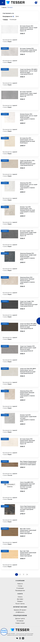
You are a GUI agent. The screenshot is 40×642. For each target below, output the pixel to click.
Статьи (20, 586)
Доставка (20, 599)
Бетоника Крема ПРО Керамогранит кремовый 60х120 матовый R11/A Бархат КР (27, 441)
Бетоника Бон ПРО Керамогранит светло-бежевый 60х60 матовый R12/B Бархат (27, 140)
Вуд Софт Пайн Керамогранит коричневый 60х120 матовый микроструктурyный (28, 553)
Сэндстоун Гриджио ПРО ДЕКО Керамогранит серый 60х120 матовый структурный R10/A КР (28, 348)
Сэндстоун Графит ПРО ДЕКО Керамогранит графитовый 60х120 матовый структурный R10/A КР (28, 304)
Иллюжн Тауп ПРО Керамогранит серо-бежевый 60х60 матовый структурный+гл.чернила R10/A (27, 210)
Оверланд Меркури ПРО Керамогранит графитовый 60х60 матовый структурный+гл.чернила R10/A (28, 256)
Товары (5, 19)
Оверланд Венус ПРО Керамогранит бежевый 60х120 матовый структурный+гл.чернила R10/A (27, 280)
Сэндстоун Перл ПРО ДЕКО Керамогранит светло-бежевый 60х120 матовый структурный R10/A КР (28, 371)
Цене (17, 16)
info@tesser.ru (20, 612)
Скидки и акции (20, 623)
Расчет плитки (20, 603)
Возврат (20, 601)
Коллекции (13, 19)
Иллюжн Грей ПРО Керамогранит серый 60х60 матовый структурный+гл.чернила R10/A (28, 418)
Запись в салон (4, 631)
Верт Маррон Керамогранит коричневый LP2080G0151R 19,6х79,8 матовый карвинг (28, 463)
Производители (20, 590)
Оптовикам (20, 621)
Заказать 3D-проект (20, 610)
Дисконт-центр (20, 618)
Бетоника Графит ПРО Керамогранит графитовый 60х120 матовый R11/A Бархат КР (28, 233)
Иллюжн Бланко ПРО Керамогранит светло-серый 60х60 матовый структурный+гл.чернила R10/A (28, 117)
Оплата (20, 597)
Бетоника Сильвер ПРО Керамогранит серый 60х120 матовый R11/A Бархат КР (28, 50)
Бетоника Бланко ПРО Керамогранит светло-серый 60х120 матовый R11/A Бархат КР (28, 28)
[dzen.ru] (23, 638)
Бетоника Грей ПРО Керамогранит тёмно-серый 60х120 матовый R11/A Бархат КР (28, 94)
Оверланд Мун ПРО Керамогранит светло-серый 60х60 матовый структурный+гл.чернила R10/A (28, 186)
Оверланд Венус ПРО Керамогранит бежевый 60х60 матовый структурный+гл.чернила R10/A (27, 394)
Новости (20, 583)
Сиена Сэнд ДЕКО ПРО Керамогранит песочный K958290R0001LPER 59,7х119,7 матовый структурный (27, 485)
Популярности (8, 16)
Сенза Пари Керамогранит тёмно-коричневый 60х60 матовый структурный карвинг (28, 509)
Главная (3, 7)
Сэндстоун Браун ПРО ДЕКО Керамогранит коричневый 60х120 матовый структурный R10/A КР (28, 326)
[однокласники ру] (20, 638)
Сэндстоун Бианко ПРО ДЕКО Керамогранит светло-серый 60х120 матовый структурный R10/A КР (28, 72)
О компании (20, 588)
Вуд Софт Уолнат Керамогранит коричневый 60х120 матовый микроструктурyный (28, 531)
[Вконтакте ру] (17, 638)
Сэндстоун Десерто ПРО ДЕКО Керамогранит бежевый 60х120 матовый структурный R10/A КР (27, 163)
